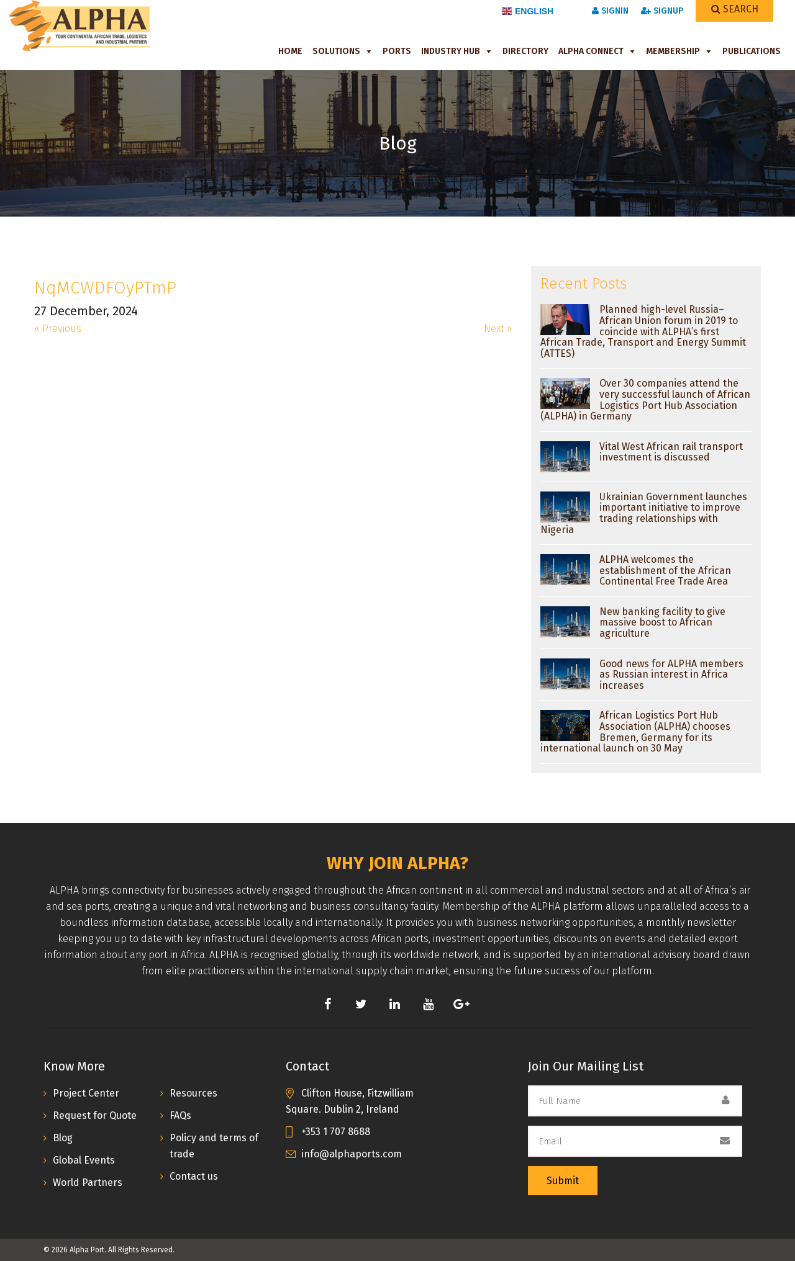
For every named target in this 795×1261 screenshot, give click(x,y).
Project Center (86, 1093)
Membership (673, 51)
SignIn (610, 11)
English (527, 11)
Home (290, 51)
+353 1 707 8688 (335, 1132)
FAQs (180, 1115)
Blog (63, 1138)
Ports (397, 51)
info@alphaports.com (351, 1154)
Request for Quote (95, 1115)
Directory (525, 51)
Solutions (336, 51)
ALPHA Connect (591, 51)
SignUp (662, 11)
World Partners (87, 1182)
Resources (193, 1093)
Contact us (194, 1176)
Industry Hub (450, 51)
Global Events (84, 1160)
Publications (751, 51)
